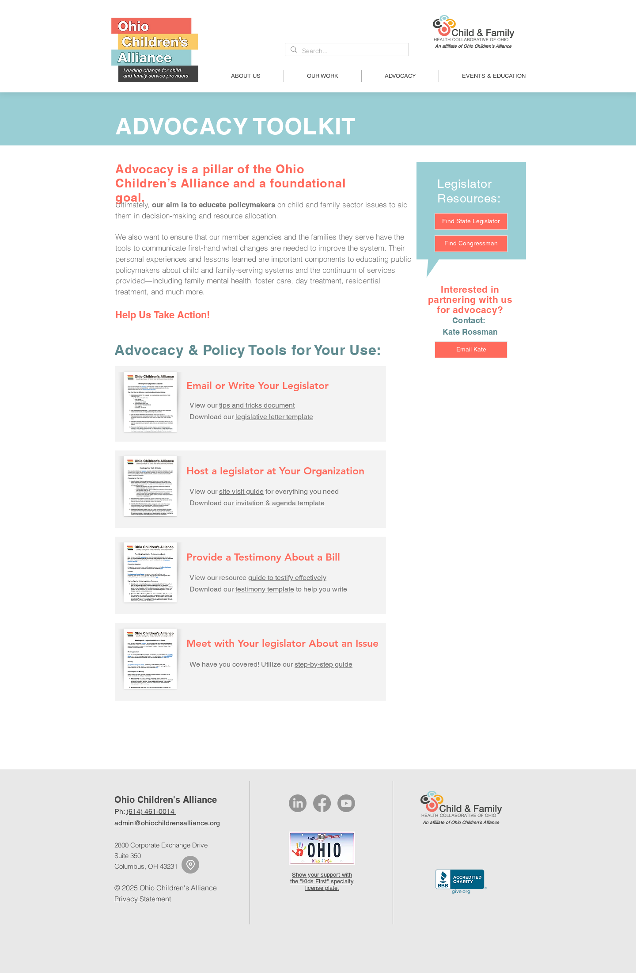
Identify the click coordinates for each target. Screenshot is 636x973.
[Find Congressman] (471, 243)
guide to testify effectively (287, 577)
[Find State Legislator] (471, 221)
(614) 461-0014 (151, 811)
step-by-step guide (323, 664)
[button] (246, 76)
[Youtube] (346, 803)
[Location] (190, 865)
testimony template (264, 589)
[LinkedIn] (298, 803)
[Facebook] (322, 803)
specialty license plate (329, 884)
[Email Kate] (471, 349)
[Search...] (346, 51)
